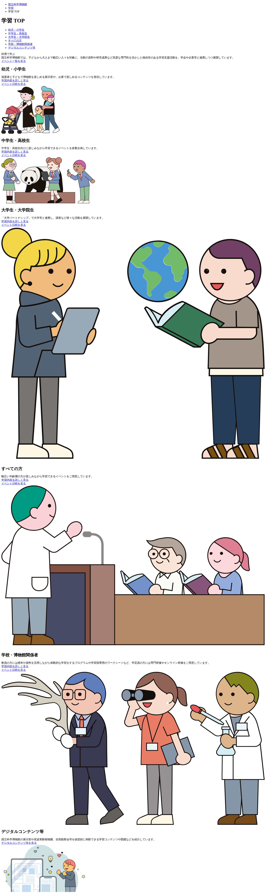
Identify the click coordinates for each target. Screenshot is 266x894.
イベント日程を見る (13, 84)
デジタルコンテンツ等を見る (19, 842)
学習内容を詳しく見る (14, 80)
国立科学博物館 (17, 4)
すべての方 (15, 40)
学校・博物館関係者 (20, 44)
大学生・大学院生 (19, 37)
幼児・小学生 (16, 29)
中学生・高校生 (17, 33)
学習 (11, 7)
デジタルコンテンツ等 (21, 47)
